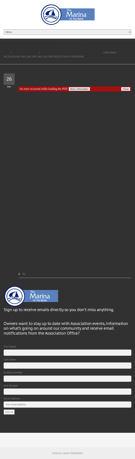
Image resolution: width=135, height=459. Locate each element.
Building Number (13, 372)
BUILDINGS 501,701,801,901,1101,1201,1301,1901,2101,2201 (71, 52)
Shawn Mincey (34, 273)
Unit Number (11, 385)
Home (7, 52)
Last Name (10, 359)
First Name (10, 346)
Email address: (12, 398)
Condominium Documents (25, 52)
